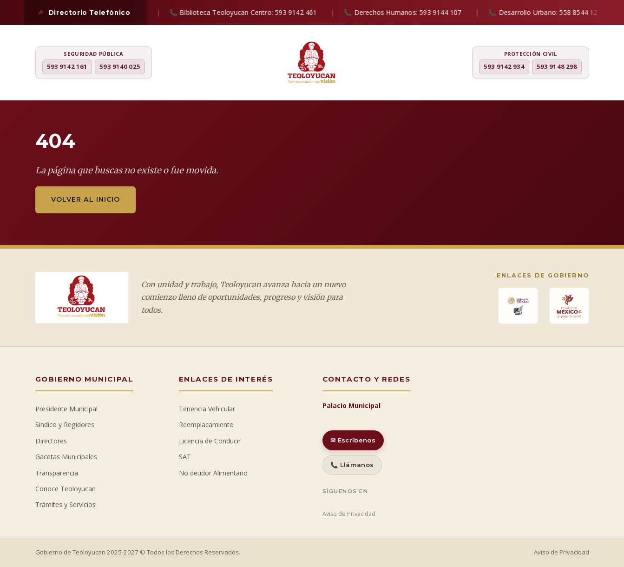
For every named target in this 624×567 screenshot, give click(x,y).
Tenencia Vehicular (207, 408)
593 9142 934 (504, 66)
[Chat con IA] (605, 287)
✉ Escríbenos (352, 440)
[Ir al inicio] (605, 312)
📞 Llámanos (352, 464)
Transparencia (56, 472)
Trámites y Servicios (65, 504)
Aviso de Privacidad (348, 514)
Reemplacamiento (206, 424)
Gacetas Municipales (66, 456)
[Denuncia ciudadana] (605, 260)
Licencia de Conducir (210, 440)
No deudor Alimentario (213, 472)
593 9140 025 (119, 66)
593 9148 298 (557, 66)
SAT (185, 456)
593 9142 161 (67, 66)
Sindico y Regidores (64, 424)
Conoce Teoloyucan (65, 488)
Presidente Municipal (66, 408)
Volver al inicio (85, 199)
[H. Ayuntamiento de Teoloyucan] (311, 63)
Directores (51, 440)
